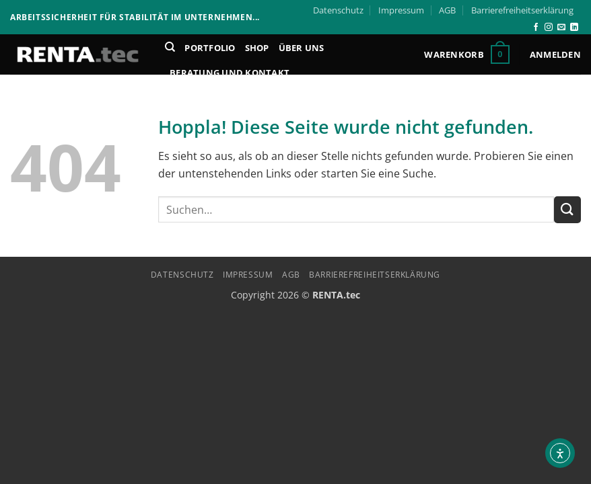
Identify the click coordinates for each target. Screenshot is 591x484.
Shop (257, 48)
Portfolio (209, 48)
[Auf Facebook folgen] (536, 27)
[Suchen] (170, 47)
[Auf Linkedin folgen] (574, 27)
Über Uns (301, 48)
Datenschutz (338, 10)
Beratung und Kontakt (229, 73)
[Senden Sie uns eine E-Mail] (561, 27)
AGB (447, 10)
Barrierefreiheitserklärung (522, 10)
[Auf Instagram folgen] (549, 27)
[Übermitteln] (567, 209)
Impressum (401, 10)
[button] (466, 54)
